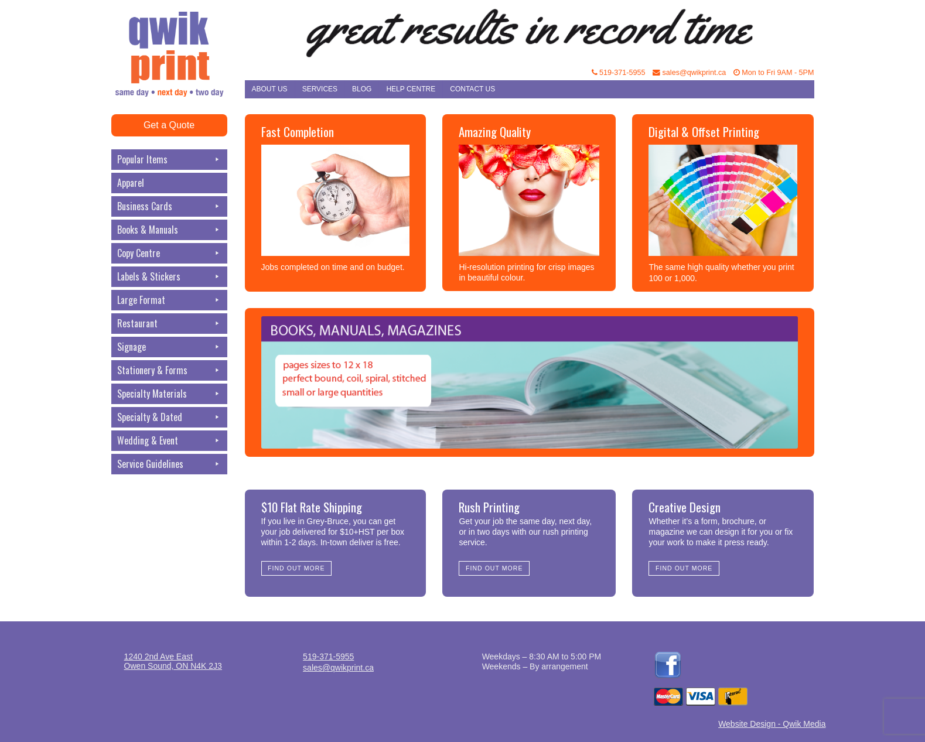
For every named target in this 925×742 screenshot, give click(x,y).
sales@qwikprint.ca (689, 73)
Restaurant (169, 323)
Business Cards (169, 206)
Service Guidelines (169, 464)
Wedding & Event (169, 440)
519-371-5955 (619, 73)
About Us (270, 89)
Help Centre (410, 89)
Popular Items (169, 159)
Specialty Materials (169, 394)
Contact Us (472, 89)
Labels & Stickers (169, 276)
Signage (169, 347)
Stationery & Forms (169, 370)
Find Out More (296, 568)
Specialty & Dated (169, 417)
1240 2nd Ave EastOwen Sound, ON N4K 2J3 (173, 661)
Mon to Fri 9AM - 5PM (773, 73)
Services (319, 89)
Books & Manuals (169, 230)
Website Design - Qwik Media (771, 724)
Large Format (169, 300)
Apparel (130, 183)
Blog (361, 89)
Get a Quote (169, 125)
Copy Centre (169, 253)
